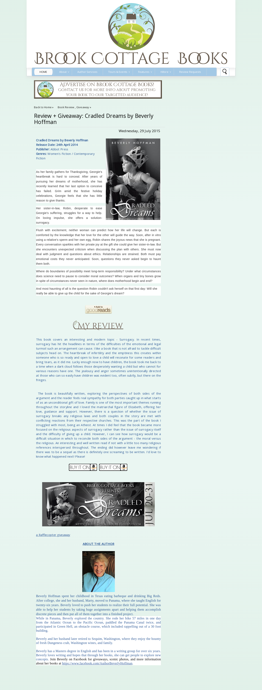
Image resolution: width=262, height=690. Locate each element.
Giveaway (82, 107)
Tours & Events (117, 72)
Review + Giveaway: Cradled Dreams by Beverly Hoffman (94, 119)
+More (164, 72)
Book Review (66, 107)
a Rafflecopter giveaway (53, 535)
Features (143, 72)
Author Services (87, 72)
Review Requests (190, 72)
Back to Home (43, 107)
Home (43, 72)
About (63, 72)
